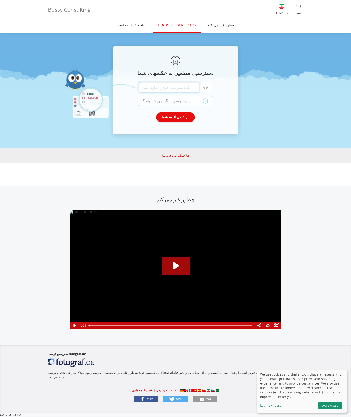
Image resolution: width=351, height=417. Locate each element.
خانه (173, 390)
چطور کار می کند (221, 25)
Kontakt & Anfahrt (132, 25)
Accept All (330, 406)
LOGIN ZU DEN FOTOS (177, 25)
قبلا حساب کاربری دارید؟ (175, 155)
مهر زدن (161, 390)
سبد (299, 9)
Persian (281, 9)
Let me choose (271, 405)
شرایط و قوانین (142, 390)
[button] (146, 399)
